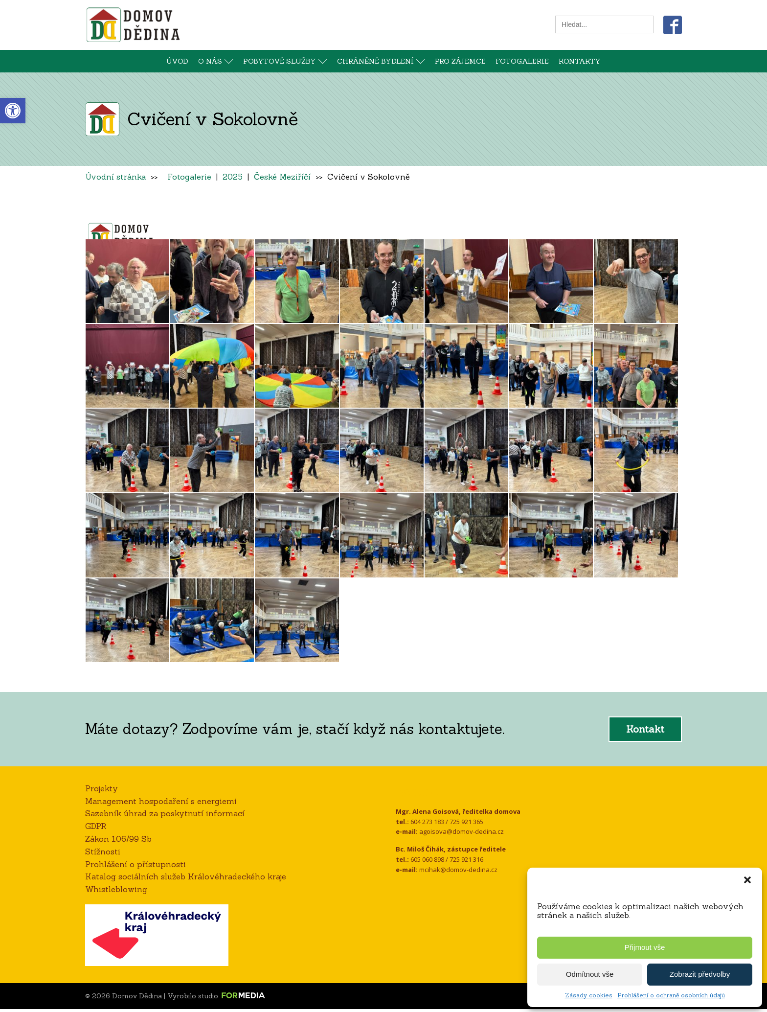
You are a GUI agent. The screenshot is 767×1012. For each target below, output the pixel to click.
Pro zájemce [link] (460, 61)
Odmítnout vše (590, 974)
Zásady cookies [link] (588, 995)
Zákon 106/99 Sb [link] (118, 842)
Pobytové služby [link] (285, 61)
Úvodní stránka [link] (115, 177)
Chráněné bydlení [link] (381, 61)
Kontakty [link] (580, 61)
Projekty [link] (101, 792)
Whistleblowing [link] (116, 892)
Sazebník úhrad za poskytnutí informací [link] (165, 817)
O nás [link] (215, 61)
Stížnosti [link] (102, 855)
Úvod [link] (177, 61)
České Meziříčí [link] (282, 177)
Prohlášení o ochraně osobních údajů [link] (671, 995)
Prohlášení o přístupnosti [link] (135, 867)
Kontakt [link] (645, 732)
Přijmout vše (645, 947)
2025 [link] (233, 177)
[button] (747, 880)
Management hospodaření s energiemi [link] (161, 804)
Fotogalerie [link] (522, 61)
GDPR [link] (96, 829)
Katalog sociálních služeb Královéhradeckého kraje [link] (185, 880)
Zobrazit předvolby (700, 974)
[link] (12, 110)
